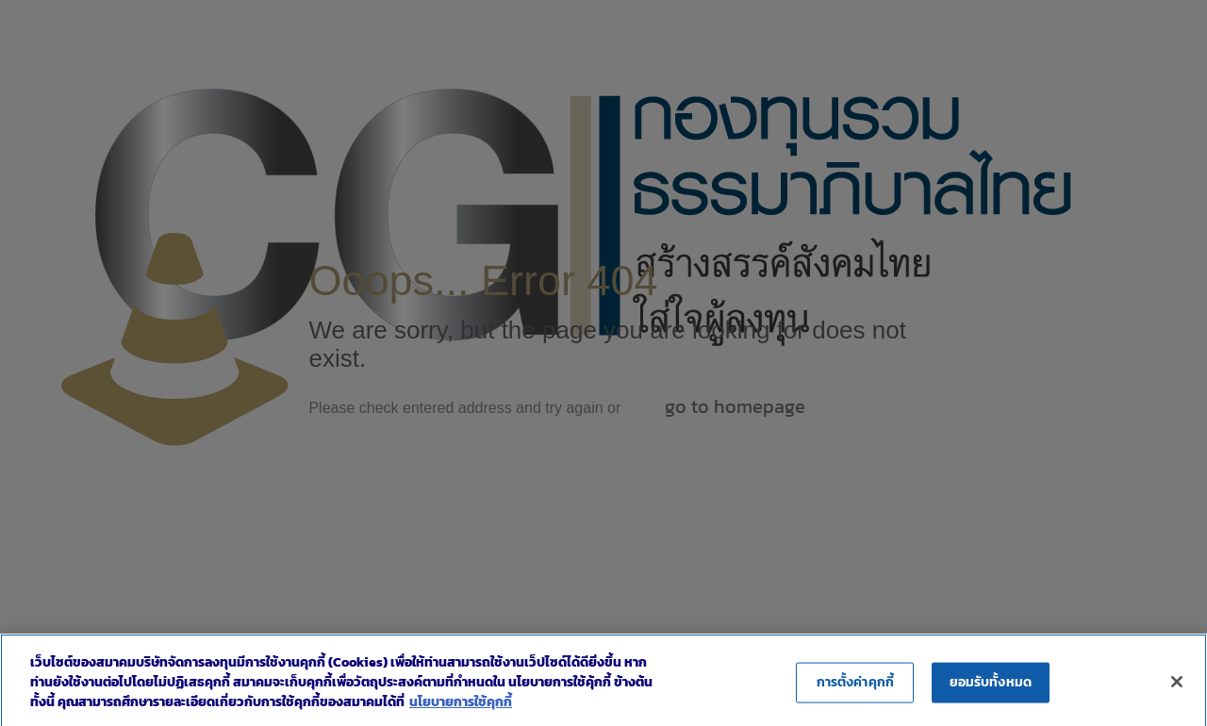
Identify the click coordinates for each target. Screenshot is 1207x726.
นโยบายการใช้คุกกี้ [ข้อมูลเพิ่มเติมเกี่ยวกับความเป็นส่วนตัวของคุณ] (460, 708)
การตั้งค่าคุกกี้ (855, 689)
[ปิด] (1177, 688)
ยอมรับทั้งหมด (991, 689)
